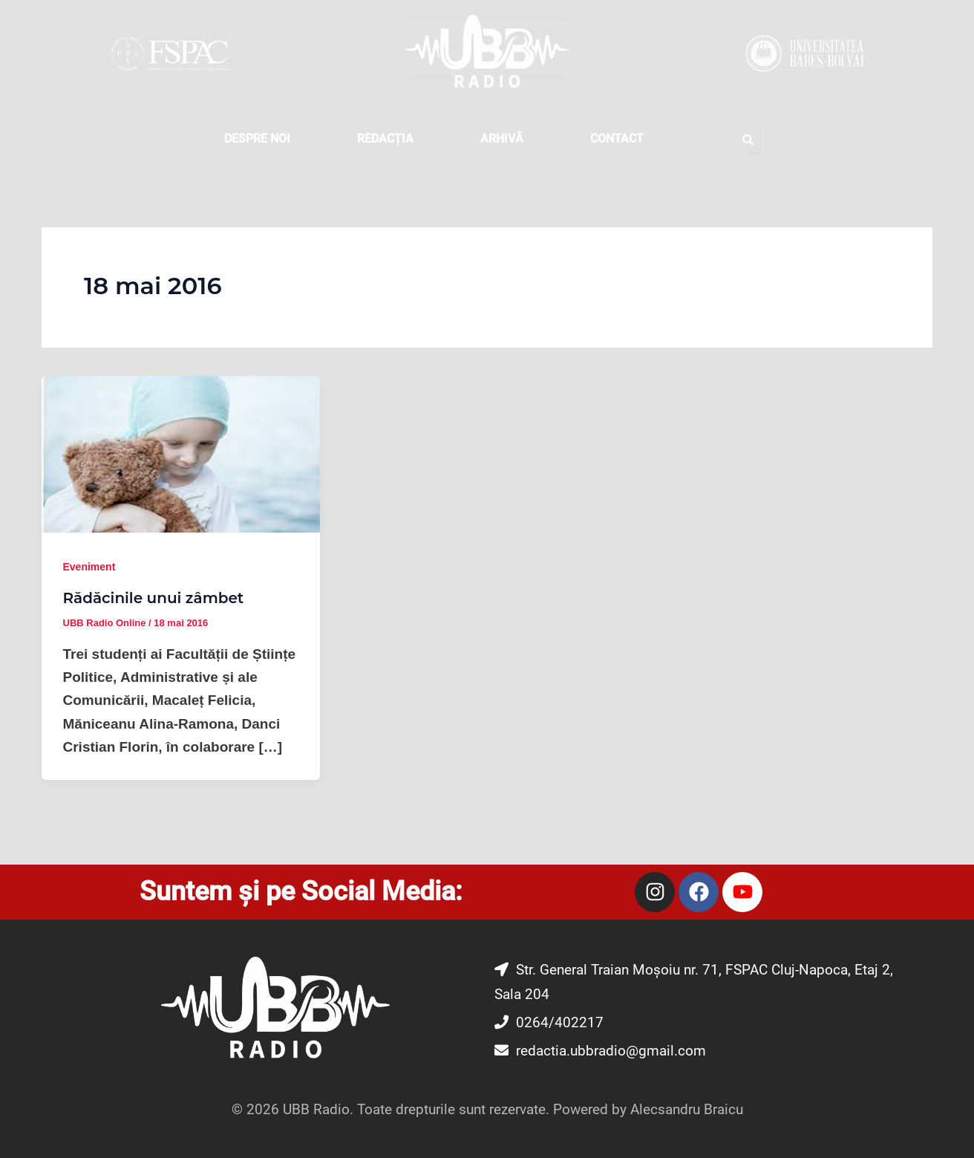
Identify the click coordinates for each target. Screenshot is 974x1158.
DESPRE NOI (257, 138)
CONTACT (617, 138)
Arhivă (501, 138)
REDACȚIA (385, 138)
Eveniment (89, 567)
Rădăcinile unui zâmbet (153, 598)
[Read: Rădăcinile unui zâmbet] (181, 453)
